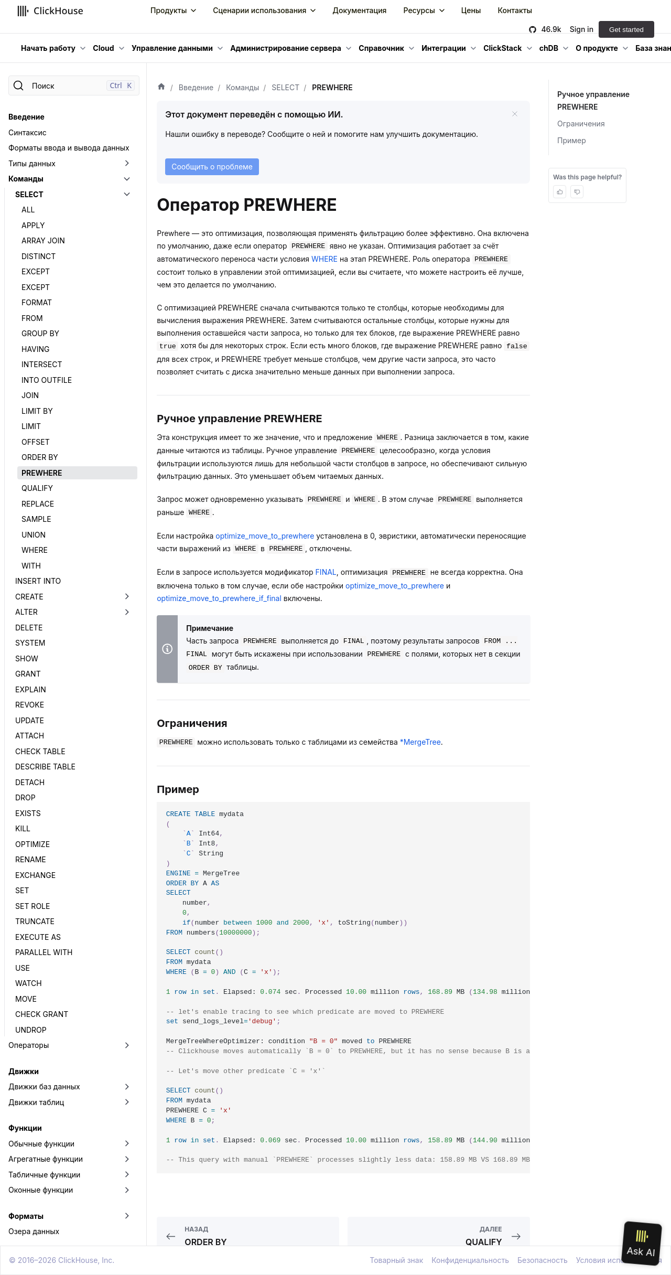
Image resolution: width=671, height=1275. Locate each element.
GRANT (28, 673)
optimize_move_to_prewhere (264, 535)
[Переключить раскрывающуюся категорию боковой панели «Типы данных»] (126, 163)
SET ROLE (32, 906)
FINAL (326, 571)
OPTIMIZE (32, 844)
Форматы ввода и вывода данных (68, 147)
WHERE (34, 549)
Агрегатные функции (45, 1158)
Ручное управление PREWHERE (592, 100)
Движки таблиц (36, 1102)
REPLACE (37, 503)
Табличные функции (44, 1174)
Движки (23, 1071)
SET (22, 890)
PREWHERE (41, 472)
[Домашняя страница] (161, 87)
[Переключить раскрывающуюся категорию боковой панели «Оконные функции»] (126, 1190)
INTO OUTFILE (46, 380)
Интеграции (443, 48)
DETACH (30, 782)
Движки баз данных (44, 1086)
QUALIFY (37, 488)
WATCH (28, 983)
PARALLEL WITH (43, 952)
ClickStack (502, 48)
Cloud (103, 48)
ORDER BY (39, 457)
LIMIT (31, 426)
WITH (31, 565)
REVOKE (29, 704)
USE (22, 967)
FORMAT (36, 302)
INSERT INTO (38, 580)
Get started (626, 30)
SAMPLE (36, 519)
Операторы (28, 1045)
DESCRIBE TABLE (45, 766)
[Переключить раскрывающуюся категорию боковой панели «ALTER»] (126, 612)
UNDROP (31, 1029)
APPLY (33, 225)
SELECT (29, 194)
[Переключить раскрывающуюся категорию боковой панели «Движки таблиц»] (126, 1102)
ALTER (26, 611)
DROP (25, 797)
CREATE (29, 596)
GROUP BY (40, 333)
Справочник (381, 48)
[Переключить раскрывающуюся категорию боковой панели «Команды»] (126, 179)
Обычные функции (41, 1143)
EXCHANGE (35, 875)
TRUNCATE (35, 921)
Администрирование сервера (285, 48)
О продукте (597, 48)
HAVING (35, 349)
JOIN (30, 395)
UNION (33, 534)
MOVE (26, 998)
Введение (26, 116)
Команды (26, 178)
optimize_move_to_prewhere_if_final (219, 598)
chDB (548, 48)
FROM (32, 318)
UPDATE (29, 720)
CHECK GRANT (41, 1014)
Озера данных (33, 1231)
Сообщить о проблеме (212, 166)
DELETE (28, 627)
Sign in (581, 29)
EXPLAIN (30, 689)
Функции (25, 1127)
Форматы (26, 1216)
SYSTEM (30, 642)
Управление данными (172, 48)
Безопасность (542, 1260)
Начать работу (48, 48)
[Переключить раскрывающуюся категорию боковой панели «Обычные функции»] (126, 1144)
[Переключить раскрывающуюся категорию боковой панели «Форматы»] (126, 1216)
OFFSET (35, 441)
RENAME (30, 859)
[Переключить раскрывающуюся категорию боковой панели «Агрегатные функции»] (126, 1159)
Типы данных (32, 163)
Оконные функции (40, 1189)
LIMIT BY (37, 410)
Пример (571, 140)
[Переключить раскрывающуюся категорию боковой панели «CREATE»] (126, 597)
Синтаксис (27, 132)
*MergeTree (420, 741)
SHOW (26, 658)
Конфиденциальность (470, 1260)
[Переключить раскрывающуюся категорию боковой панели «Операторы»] (126, 1045)
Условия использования (619, 1260)
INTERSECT (41, 364)
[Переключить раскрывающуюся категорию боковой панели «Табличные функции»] (126, 1175)
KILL (22, 828)
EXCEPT (35, 271)
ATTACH (29, 735)
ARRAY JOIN (43, 240)
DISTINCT (38, 256)
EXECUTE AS (38, 937)
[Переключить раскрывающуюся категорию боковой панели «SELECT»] (126, 194)
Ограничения (581, 123)
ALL (28, 209)
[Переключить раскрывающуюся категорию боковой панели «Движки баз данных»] (126, 1087)
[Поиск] (73, 85)
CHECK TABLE (40, 751)
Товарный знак (396, 1260)
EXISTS (28, 813)
